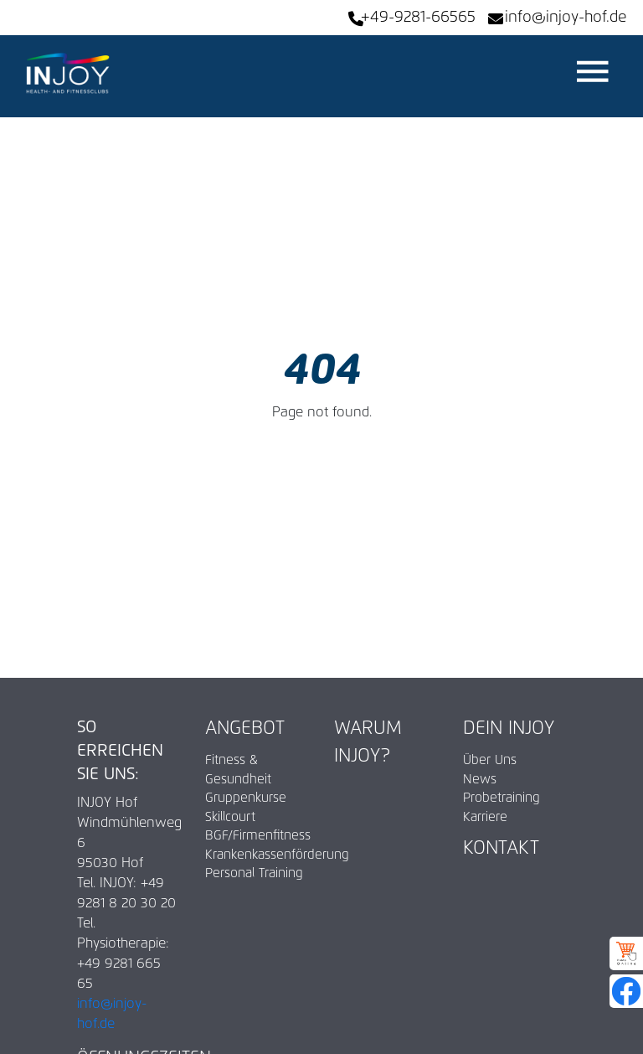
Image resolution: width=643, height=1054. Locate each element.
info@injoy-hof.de (565, 17)
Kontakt (501, 849)
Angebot (245, 729)
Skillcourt (230, 817)
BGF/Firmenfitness (257, 835)
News (479, 779)
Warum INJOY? (368, 743)
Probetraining (501, 798)
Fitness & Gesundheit (238, 770)
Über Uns (490, 760)
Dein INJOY (508, 729)
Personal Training (254, 873)
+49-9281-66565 (418, 17)
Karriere (485, 817)
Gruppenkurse (245, 798)
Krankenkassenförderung (257, 855)
